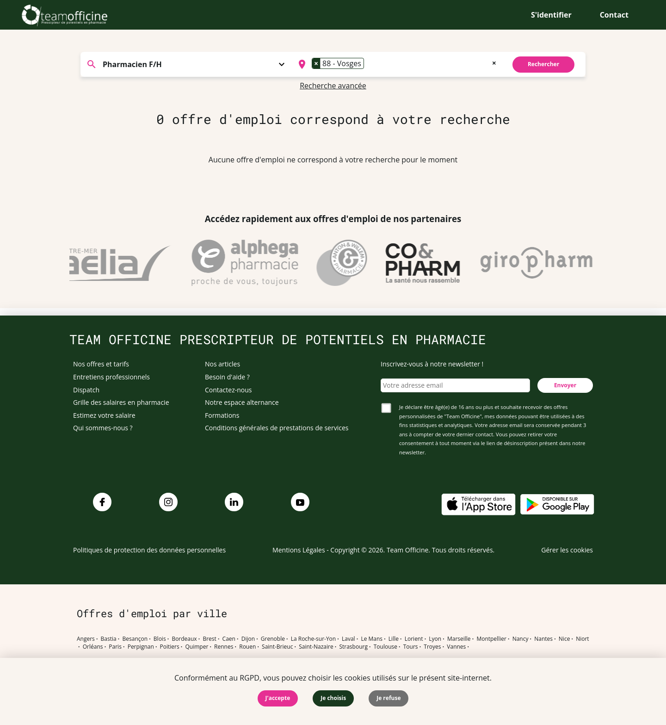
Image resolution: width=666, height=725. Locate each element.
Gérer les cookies (567, 549)
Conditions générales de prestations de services (276, 427)
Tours (410, 647)
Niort (582, 639)
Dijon (248, 639)
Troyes (432, 647)
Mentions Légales (298, 549)
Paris (115, 647)
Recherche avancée (333, 86)
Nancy (520, 639)
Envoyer (565, 385)
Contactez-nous (228, 389)
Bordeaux (184, 639)
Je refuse (388, 698)
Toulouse (385, 647)
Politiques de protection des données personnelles (149, 549)
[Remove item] (316, 63)
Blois (160, 639)
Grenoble (273, 639)
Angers (86, 639)
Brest (209, 639)
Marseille (459, 639)
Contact (614, 15)
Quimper (197, 647)
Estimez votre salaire (104, 415)
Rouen (247, 647)
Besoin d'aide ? (227, 376)
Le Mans (371, 639)
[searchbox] (369, 64)
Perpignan (141, 647)
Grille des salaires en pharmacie (121, 402)
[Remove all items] (494, 62)
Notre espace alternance (242, 402)
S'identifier (551, 15)
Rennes (223, 647)
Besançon (135, 639)
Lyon (435, 639)
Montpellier (491, 639)
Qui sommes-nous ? (103, 427)
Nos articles (222, 363)
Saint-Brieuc (277, 647)
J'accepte (277, 698)
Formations (222, 415)
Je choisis (333, 698)
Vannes (456, 647)
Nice (564, 639)
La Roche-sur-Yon (313, 639)
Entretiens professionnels (111, 376)
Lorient (414, 639)
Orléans (93, 647)
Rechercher (543, 64)
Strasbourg (353, 647)
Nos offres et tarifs (101, 363)
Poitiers (169, 647)
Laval (348, 639)
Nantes (543, 639)
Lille (393, 639)
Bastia (109, 639)
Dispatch (86, 389)
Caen (228, 639)
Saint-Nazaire (316, 647)
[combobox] (396, 64)
